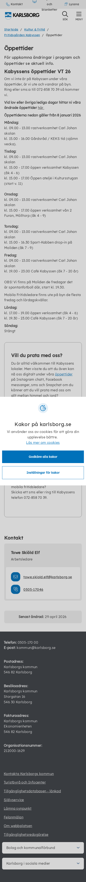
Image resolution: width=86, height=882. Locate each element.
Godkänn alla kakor (43, 457)
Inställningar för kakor (43, 473)
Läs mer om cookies (43, 442)
